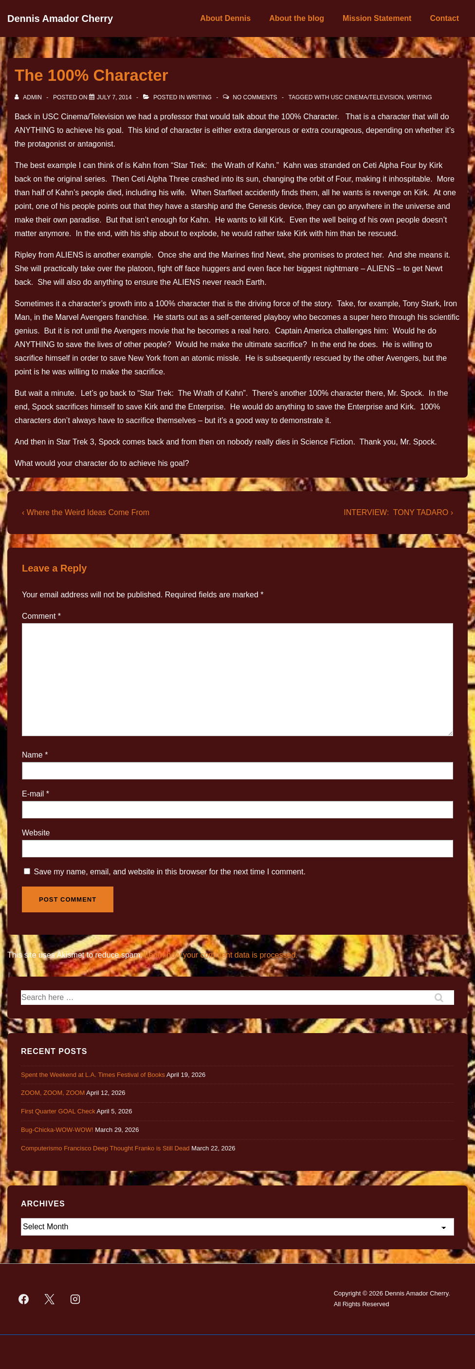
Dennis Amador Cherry (60, 18)
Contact (444, 18)
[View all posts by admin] (29, 97)
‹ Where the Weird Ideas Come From (85, 512)
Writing (199, 97)
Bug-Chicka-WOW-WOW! (57, 1129)
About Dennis (225, 18)
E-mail (33, 794)
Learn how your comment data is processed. (221, 955)
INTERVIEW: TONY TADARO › (398, 512)
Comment (41, 616)
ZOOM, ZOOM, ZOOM (53, 1092)
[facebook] (24, 1299)
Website (36, 833)
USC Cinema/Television (367, 97)
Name (32, 755)
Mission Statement (377, 18)
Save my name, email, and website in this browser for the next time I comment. (169, 872)
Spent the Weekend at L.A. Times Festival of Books (93, 1074)
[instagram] (75, 1299)
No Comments (255, 97)
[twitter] (49, 1299)
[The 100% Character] (114, 97)
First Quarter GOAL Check (58, 1111)
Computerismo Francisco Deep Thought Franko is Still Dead (105, 1148)
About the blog (296, 18)
